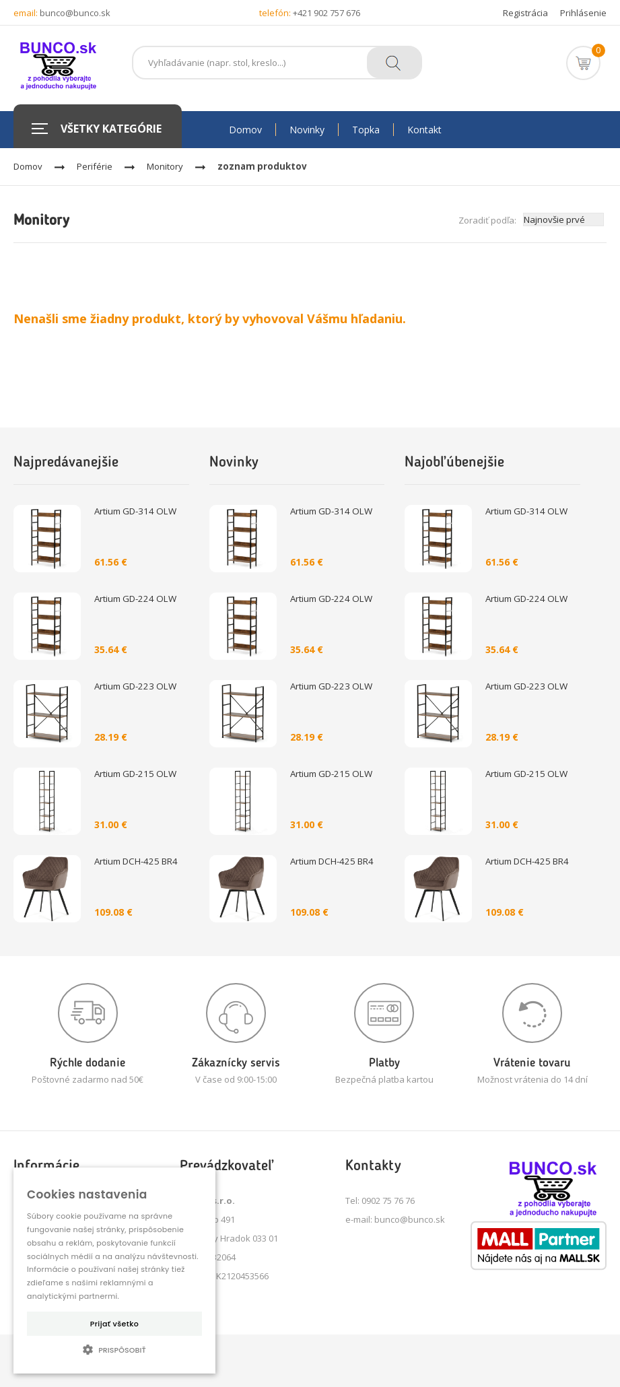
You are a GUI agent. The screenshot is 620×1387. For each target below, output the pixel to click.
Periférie (94, 166)
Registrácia (525, 13)
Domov (27, 166)
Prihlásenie (583, 13)
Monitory (165, 166)
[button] (114, 1349)
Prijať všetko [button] (114, 1323)
